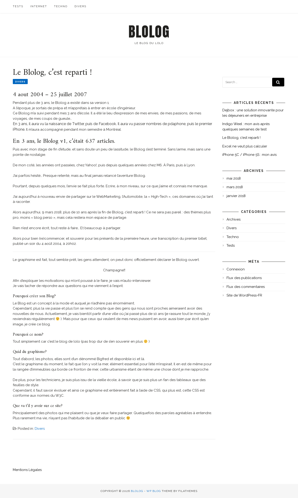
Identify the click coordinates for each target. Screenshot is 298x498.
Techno (61, 6)
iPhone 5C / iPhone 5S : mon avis (249, 155)
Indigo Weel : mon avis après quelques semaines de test (246, 126)
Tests (18, 6)
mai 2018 (234, 178)
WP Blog (153, 491)
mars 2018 (235, 187)
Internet (38, 6)
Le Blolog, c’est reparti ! (241, 138)
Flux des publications (244, 278)
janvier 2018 (236, 196)
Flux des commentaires (246, 287)
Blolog (149, 32)
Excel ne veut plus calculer (244, 146)
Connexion (236, 269)
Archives (233, 219)
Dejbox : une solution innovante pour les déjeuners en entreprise (253, 113)
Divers (80, 6)
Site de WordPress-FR (244, 295)
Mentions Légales (27, 470)
